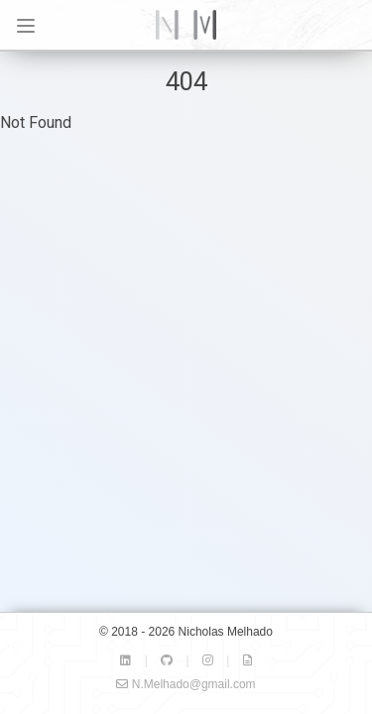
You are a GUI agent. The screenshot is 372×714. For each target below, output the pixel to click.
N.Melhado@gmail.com (185, 684)
